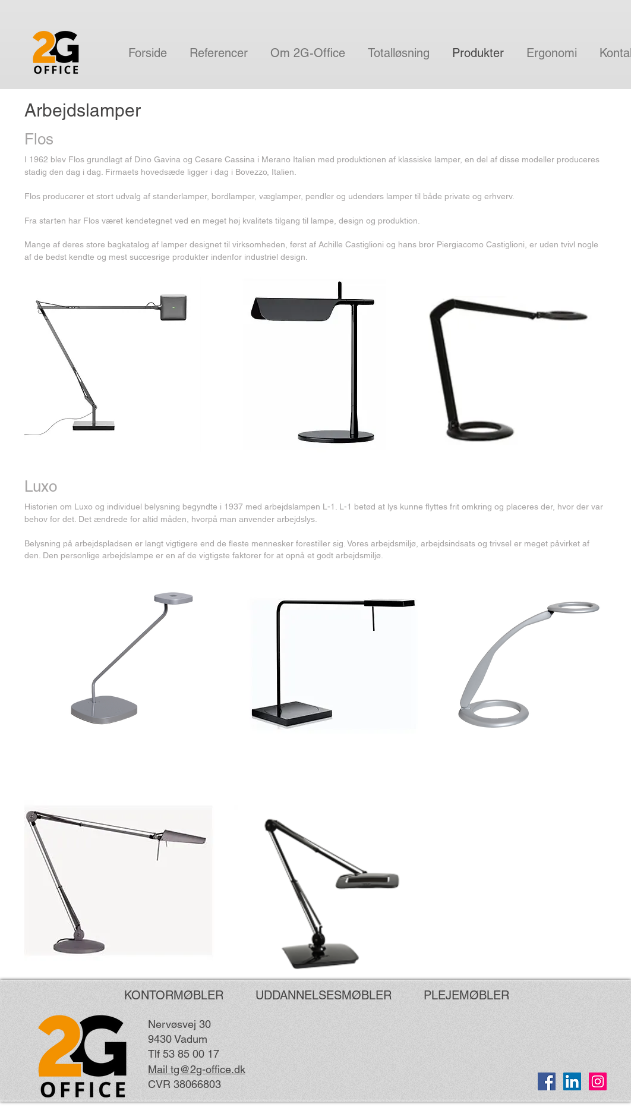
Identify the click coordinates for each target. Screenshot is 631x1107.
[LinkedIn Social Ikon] (572, 1081)
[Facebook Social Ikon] (547, 1081)
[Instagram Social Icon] (598, 1081)
